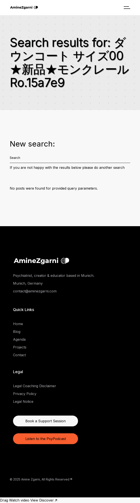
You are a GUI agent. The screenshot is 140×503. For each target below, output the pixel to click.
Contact (19, 355)
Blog (16, 331)
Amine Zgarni (30, 479)
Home (18, 324)
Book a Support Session (45, 421)
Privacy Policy (24, 394)
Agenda (19, 339)
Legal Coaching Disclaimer (34, 386)
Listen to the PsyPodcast (45, 439)
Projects (19, 347)
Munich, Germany (28, 283)
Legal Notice (23, 401)
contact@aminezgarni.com (35, 291)
